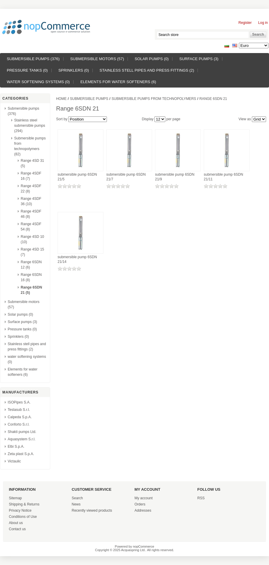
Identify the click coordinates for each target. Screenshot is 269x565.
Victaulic (14, 461)
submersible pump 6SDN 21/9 (174, 176)
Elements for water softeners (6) (118, 82)
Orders (140, 504)
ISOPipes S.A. (19, 402)
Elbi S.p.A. (16, 446)
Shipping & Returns (24, 504)
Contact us (17, 529)
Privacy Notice (20, 510)
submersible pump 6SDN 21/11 (223, 176)
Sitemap (15, 498)
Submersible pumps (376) (33, 59)
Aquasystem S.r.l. (21, 439)
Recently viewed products (92, 510)
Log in (263, 23)
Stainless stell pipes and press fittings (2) (147, 70)
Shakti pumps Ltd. (22, 432)
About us (16, 523)
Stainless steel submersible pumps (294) (29, 125)
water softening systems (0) (38, 82)
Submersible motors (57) (97, 59)
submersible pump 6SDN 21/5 (77, 176)
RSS (201, 498)
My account (144, 498)
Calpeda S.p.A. (20, 417)
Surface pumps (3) (199, 59)
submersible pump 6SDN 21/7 (126, 176)
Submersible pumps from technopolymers (154, 99)
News (76, 504)
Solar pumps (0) (152, 59)
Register (245, 23)
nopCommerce (143, 546)
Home (61, 99)
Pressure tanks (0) (27, 70)
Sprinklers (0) (73, 70)
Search (77, 498)
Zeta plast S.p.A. (21, 454)
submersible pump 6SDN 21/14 (77, 259)
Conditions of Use (23, 517)
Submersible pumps (89, 99)
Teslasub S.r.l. (19, 410)
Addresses (143, 510)
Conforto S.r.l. (19, 424)
